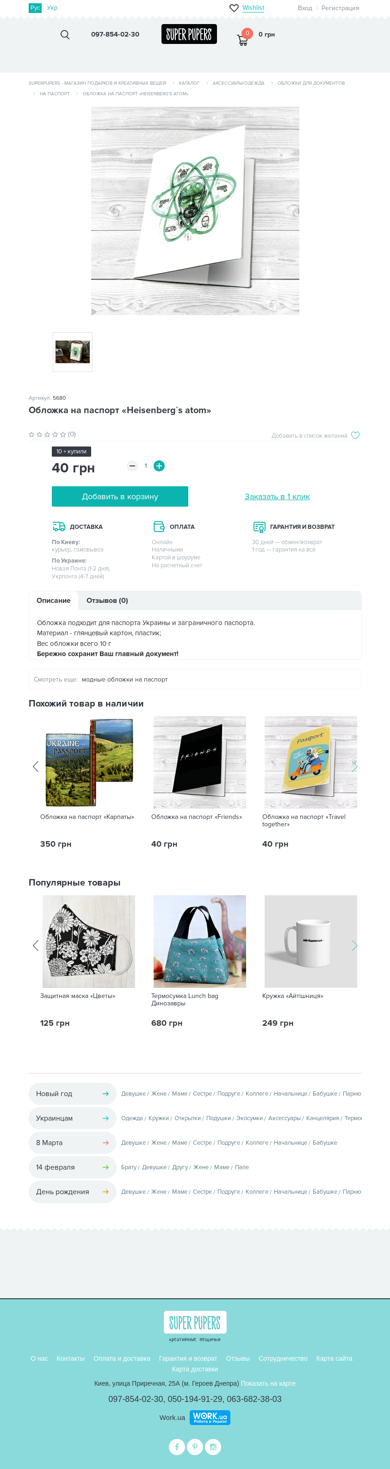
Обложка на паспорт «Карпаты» (87, 817)
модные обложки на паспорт (125, 679)
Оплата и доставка (121, 1358)
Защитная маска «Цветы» (77, 996)
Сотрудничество (283, 1358)
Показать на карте (268, 1383)
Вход (305, 8)
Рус (35, 8)
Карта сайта (334, 1358)
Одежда (132, 1118)
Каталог (189, 83)
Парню (352, 1093)
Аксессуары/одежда (239, 83)
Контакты (71, 1358)
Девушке (133, 1093)
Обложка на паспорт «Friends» (196, 817)
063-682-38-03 (254, 1399)
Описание (54, 600)
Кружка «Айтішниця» (292, 996)
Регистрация (340, 8)
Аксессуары (284, 1118)
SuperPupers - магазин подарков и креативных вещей (97, 83)
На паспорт (55, 94)
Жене (159, 1093)
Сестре (202, 1093)
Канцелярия (322, 1118)
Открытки (187, 1118)
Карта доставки (195, 1369)
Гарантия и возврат (188, 1358)
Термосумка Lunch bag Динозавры (184, 999)
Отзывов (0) (107, 600)
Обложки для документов (311, 83)
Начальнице (290, 1093)
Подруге (228, 1093)
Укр (52, 8)
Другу (180, 1167)
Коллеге (257, 1093)
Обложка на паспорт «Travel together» (304, 820)
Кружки (159, 1118)
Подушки (218, 1118)
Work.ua (173, 1417)
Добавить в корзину (120, 496)
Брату (128, 1167)
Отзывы (238, 1358)
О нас (39, 1358)
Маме (179, 1093)
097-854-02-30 (135, 1399)
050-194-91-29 (194, 1399)
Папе (242, 1167)
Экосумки (249, 1118)
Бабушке (325, 1093)
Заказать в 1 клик (277, 496)
